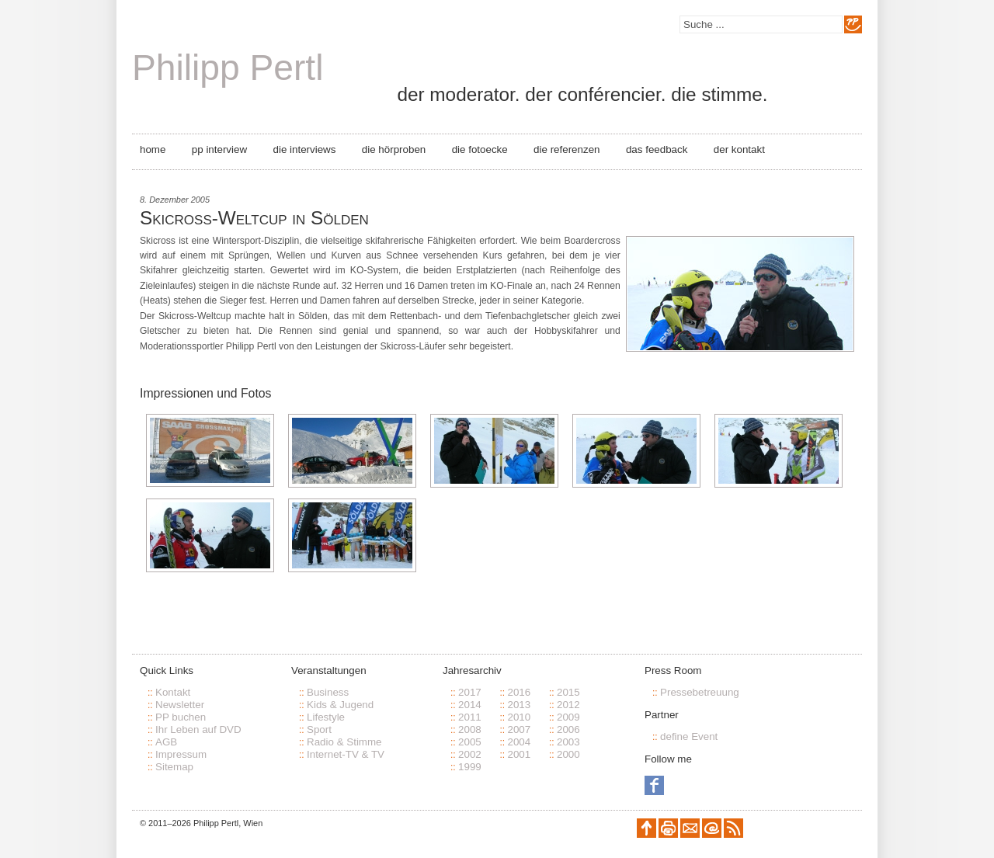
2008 (469, 729)
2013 (518, 704)
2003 (568, 742)
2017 (469, 692)
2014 (469, 704)
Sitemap (174, 767)
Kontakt (172, 692)
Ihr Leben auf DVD (198, 729)
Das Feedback (656, 149)
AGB (166, 742)
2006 (568, 729)
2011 (469, 717)
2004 (518, 742)
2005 (469, 742)
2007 (518, 729)
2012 (568, 704)
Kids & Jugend (340, 704)
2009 (568, 717)
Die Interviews (304, 149)
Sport (319, 729)
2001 (518, 754)
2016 (518, 692)
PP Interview (219, 149)
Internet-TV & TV (345, 754)
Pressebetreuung (699, 692)
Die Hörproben (394, 149)
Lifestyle (326, 717)
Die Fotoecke (480, 149)
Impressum (181, 754)
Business (328, 692)
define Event (689, 736)
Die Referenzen (566, 149)
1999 (469, 767)
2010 (518, 717)
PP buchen (180, 717)
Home (152, 149)
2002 (469, 754)
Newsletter (179, 704)
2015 (568, 692)
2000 (568, 754)
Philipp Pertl (227, 67)
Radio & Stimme (344, 742)
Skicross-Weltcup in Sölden (254, 217)
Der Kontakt (739, 149)
